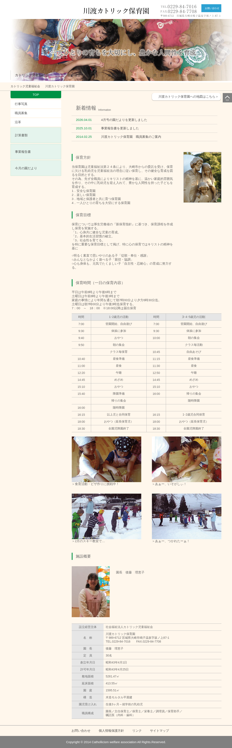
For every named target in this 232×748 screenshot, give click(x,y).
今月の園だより (26, 168)
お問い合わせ (80, 730)
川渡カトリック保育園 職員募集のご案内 (131, 136)
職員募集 (21, 113)
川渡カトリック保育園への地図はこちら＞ (188, 96)
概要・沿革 (116, 75)
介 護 (158, 75)
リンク (137, 730)
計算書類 (21, 135)
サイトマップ (159, 730)
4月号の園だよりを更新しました (124, 120)
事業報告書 (23, 151)
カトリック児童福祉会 (32, 75)
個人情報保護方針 (111, 730)
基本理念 (74, 75)
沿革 (18, 122)
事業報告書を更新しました (120, 128)
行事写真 (21, 104)
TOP (36, 94)
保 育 (200, 75)
